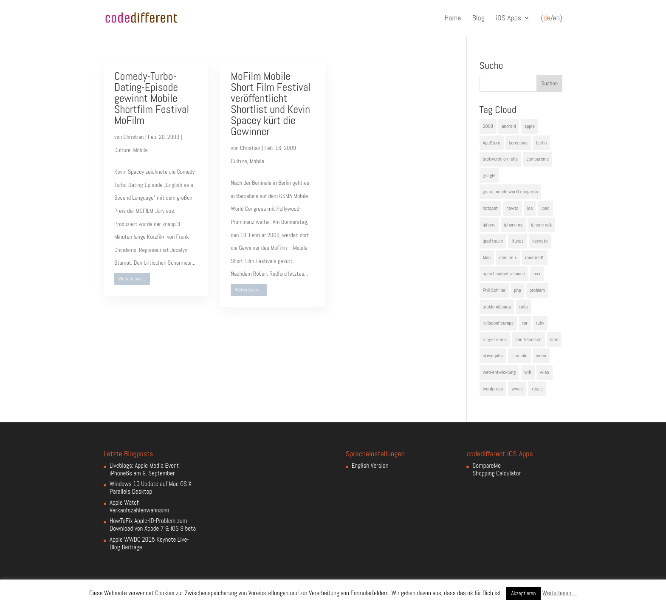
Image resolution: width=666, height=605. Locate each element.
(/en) (551, 18)
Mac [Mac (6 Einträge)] (487, 257)
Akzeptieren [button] (523, 593)
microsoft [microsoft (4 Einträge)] (534, 257)
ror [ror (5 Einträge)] (525, 322)
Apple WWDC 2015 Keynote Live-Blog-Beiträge (149, 543)
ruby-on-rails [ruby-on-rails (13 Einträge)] (495, 339)
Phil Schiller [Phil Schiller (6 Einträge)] (494, 290)
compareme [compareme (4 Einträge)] (537, 158)
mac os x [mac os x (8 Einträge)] (507, 257)
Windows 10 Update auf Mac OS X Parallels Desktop (151, 487)
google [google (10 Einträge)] (489, 175)
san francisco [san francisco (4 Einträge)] (528, 339)
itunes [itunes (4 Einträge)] (517, 240)
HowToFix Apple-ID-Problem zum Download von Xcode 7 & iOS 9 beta (153, 524)
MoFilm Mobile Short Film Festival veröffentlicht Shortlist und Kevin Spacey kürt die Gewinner (270, 104)
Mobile (140, 150)
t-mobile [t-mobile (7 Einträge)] (519, 355)
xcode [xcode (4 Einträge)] (537, 388)
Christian (134, 137)
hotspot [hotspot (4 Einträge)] (490, 208)
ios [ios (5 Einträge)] (530, 208)
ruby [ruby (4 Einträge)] (540, 322)
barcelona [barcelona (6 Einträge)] (518, 142)
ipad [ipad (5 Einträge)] (546, 208)
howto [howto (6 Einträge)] (512, 208)
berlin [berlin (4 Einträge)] (541, 142)
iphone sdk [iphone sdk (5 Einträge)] (541, 224)
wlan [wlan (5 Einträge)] (544, 372)
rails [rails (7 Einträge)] (523, 306)
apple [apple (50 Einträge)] (530, 126)
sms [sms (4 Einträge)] (554, 339)
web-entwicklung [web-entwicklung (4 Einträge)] (499, 372)
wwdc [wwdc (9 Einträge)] (517, 388)
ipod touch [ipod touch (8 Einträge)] (493, 240)
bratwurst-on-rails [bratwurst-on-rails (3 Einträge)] (500, 158)
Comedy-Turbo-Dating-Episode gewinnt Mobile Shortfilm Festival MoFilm (151, 98)
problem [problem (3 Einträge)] (537, 290)
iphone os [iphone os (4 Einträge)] (513, 224)
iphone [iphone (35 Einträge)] (489, 224)
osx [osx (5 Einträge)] (536, 273)
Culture (122, 150)
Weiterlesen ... (132, 278)
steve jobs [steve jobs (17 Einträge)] (493, 355)
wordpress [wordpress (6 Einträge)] (493, 388)
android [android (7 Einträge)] (509, 126)
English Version (370, 465)
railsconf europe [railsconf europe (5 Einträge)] (498, 322)
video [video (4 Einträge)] (541, 355)
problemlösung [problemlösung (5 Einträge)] (497, 306)
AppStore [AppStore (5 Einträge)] (491, 142)
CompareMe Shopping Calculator (496, 469)
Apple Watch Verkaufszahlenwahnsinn (139, 506)
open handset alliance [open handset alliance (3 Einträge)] (504, 273)
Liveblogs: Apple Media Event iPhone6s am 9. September (144, 469)
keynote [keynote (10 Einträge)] (539, 240)
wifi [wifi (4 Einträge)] (527, 372)
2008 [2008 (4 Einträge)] (488, 126)
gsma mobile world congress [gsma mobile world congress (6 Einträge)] (510, 191)
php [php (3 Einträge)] (517, 290)
